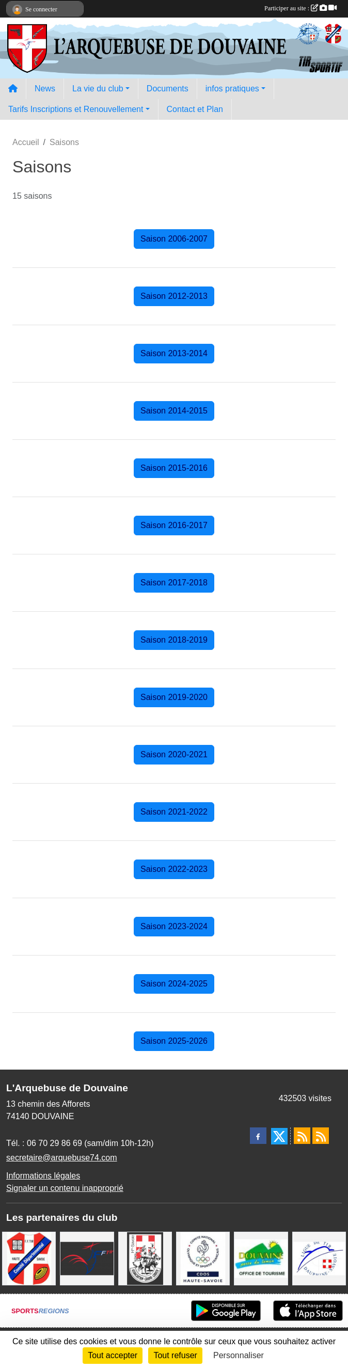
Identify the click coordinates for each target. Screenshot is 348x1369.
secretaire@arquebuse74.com (61, 1157)
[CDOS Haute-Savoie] (203, 1257)
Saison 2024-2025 (174, 983)
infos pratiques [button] (232, 88)
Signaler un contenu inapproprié (64, 1188)
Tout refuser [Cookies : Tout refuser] (175, 1355)
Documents (167, 88)
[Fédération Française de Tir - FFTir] (87, 1257)
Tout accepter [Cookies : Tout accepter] (112, 1355)
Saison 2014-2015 (174, 410)
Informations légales (43, 1175)
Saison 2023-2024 (174, 926)
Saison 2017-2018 (174, 582)
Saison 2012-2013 (174, 296)
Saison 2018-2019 (174, 639)
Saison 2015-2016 (174, 468)
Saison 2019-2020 (174, 697)
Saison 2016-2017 (174, 525)
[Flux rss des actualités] (302, 1135)
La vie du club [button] (97, 88)
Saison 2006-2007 (174, 238)
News (45, 88)
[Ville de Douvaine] (261, 1257)
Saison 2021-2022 (174, 811)
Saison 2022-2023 (174, 869)
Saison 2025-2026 (174, 1041)
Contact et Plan (195, 109)
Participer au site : (300, 8)
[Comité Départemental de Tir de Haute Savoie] (29, 1257)
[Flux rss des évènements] (320, 1135)
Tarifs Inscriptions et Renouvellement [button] (75, 109)
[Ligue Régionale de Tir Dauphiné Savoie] (319, 1257)
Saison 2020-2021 (174, 754)
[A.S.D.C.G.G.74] (145, 1257)
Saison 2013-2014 (174, 353)
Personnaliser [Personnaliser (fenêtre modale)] (238, 1355)
